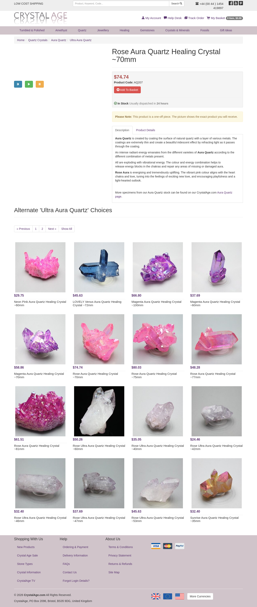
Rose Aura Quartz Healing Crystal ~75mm (154, 375)
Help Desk (173, 18)
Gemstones (147, 30)
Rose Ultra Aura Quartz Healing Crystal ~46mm (40, 519)
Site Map (113, 572)
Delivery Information (75, 555)
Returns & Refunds (120, 563)
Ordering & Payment (75, 547)
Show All (66, 228)
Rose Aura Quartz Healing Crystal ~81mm (36, 447)
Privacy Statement (119, 555)
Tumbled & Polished (32, 30)
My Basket (225, 18)
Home (20, 40)
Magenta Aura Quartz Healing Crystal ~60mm (215, 303)
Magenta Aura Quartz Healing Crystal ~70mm (39, 375)
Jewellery (103, 30)
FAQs (66, 563)
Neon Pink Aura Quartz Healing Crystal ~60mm (40, 303)
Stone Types (25, 563)
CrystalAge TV (26, 580)
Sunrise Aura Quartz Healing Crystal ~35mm (214, 519)
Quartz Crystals (37, 40)
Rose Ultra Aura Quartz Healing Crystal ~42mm (216, 447)
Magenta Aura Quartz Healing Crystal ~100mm (156, 303)
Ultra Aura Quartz (81, 40)
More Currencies (200, 596)
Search (176, 3)
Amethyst (61, 30)
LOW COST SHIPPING (28, 3)
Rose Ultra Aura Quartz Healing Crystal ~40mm (158, 447)
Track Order (194, 18)
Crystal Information (29, 572)
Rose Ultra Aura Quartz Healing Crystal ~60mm (99, 447)
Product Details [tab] (145, 130)
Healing (124, 30)
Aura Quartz (58, 40)
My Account (151, 18)
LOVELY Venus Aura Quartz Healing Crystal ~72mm (97, 303)
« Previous (23, 228)
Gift (226, 30)
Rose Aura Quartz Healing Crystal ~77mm (213, 375)
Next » (52, 228)
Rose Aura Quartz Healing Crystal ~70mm (95, 375)
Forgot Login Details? (76, 580)
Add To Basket (127, 89)
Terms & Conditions (120, 547)
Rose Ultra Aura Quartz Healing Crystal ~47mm (99, 519)
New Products (26, 547)
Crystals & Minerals (177, 30)
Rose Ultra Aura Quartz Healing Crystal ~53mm (158, 519)
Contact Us (70, 572)
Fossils (204, 30)
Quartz (82, 30)
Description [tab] (122, 130)
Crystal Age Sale (27, 555)
